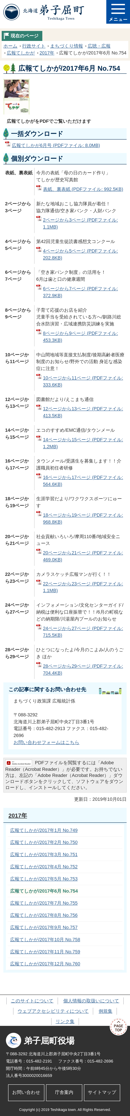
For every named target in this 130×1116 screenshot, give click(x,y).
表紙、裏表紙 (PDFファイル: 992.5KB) (83, 189)
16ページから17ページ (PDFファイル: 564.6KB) (83, 481)
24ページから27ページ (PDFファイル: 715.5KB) (83, 632)
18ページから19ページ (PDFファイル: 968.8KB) (83, 518)
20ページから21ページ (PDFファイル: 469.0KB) (83, 556)
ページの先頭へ (120, 1027)
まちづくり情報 (66, 46)
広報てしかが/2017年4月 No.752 (44, 866)
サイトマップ (102, 1092)
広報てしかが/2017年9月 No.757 (44, 927)
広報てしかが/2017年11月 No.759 (45, 951)
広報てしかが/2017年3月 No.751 (44, 854)
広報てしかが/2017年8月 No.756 (44, 915)
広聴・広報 (99, 46)
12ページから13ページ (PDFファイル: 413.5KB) (83, 412)
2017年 (47, 52)
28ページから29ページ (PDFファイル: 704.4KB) (83, 669)
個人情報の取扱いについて (91, 1000)
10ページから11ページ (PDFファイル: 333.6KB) (83, 381)
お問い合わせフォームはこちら (46, 742)
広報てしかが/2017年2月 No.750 (44, 842)
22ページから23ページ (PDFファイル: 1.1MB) (83, 587)
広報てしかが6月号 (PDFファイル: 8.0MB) (56, 145)
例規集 (105, 1011)
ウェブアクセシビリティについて (53, 1011)
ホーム (10, 46)
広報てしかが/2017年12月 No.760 (45, 963)
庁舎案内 (64, 1092)
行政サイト (34, 46)
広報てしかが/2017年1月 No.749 (44, 830)
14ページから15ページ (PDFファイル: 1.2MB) (83, 443)
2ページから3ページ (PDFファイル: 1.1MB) (80, 223)
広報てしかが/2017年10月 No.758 (45, 939)
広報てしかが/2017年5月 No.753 (44, 878)
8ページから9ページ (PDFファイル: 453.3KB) (80, 337)
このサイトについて (32, 1000)
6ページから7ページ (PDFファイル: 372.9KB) (80, 292)
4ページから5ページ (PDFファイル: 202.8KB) (80, 254)
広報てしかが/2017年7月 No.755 (44, 903)
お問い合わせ (26, 1092)
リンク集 (65, 1021)
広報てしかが (21, 52)
